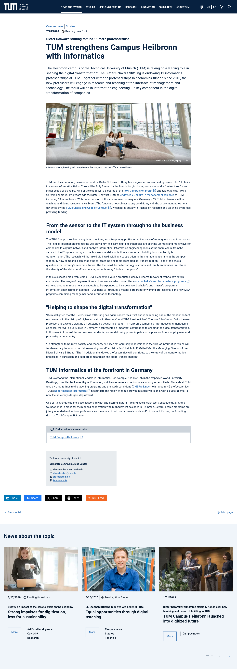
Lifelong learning (110, 7)
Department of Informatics (70, 390)
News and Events (71, 7)
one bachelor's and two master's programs (160, 281)
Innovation (148, 7)
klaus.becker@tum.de (64, 473)
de (208, 6)
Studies (90, 7)
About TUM (182, 7)
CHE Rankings (141, 386)
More (14, 632)
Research (131, 7)
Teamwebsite (60, 480)
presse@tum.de (61, 476)
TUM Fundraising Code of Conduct (86, 207)
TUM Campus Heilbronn (137, 190)
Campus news (54, 26)
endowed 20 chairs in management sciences (147, 195)
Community (165, 7)
